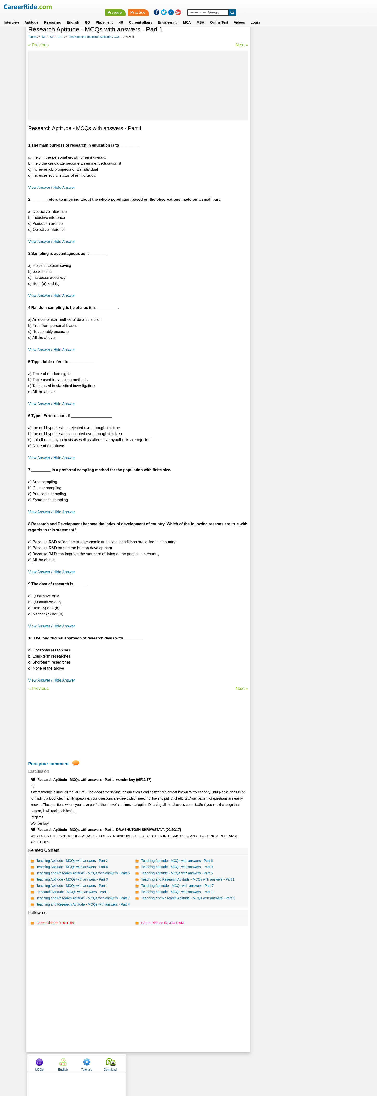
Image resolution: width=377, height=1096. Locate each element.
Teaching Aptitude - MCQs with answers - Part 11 (177, 892)
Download (333, 36)
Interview (11, 17)
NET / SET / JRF (52, 36)
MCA (187, 17)
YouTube (222, 1063)
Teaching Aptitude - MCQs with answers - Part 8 (72, 867)
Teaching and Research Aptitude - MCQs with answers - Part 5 (187, 898)
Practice (275, 7)
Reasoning (52, 17)
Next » (241, 45)
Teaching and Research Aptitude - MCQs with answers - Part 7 (83, 898)
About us (144, 1063)
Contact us (164, 1063)
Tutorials (310, 36)
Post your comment (48, 763)
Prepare (252, 7)
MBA (200, 17)
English (73, 17)
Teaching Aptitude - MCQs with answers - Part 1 (72, 886)
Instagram (241, 1063)
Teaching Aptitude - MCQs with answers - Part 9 (176, 867)
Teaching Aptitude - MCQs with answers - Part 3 (72, 879)
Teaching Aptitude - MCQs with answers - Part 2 (72, 861)
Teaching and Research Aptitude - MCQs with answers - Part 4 (83, 904)
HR (120, 17)
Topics (32, 36)
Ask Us (206, 1063)
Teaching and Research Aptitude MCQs (94, 36)
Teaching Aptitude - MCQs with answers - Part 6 (176, 861)
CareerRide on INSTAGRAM (162, 923)
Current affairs (140, 17)
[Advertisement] (137, 85)
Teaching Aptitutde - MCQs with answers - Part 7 (177, 886)
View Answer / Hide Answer (51, 187)
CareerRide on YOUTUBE (55, 923)
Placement (104, 17)
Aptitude (31, 17)
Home (129, 1063)
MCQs (263, 36)
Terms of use (186, 1063)
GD (87, 17)
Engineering (167, 17)
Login (255, 17)
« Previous (38, 45)
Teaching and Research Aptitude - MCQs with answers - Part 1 (187, 879)
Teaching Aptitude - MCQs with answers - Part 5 (176, 873)
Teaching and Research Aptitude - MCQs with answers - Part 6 (83, 873)
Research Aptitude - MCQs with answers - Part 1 (72, 892)
